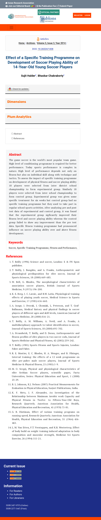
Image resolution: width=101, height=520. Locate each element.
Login (87, 15)
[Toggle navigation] (11, 27)
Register (78, 15)
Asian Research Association (21, 3)
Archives (31, 43)
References (19, 138)
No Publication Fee (47, 6)
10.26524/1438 (45, 49)
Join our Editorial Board (19, 6)
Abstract (18, 133)
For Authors (16, 494)
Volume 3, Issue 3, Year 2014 (51, 43)
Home (22, 43)
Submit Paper (66, 6)
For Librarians (17, 498)
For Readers (16, 491)
